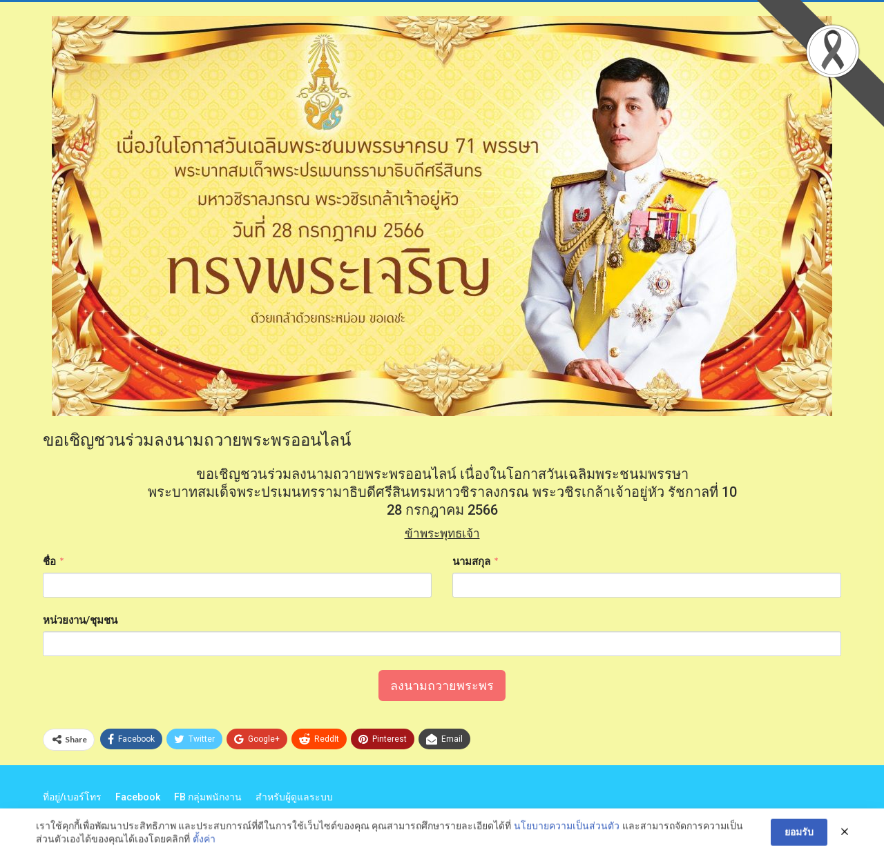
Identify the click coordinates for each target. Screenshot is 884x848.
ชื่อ (49, 561)
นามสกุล (471, 561)
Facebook (137, 796)
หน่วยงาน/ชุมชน (80, 619)
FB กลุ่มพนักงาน (208, 796)
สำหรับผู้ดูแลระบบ (294, 796)
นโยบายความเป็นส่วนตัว (566, 837)
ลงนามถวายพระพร (442, 685)
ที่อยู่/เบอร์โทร (72, 796)
